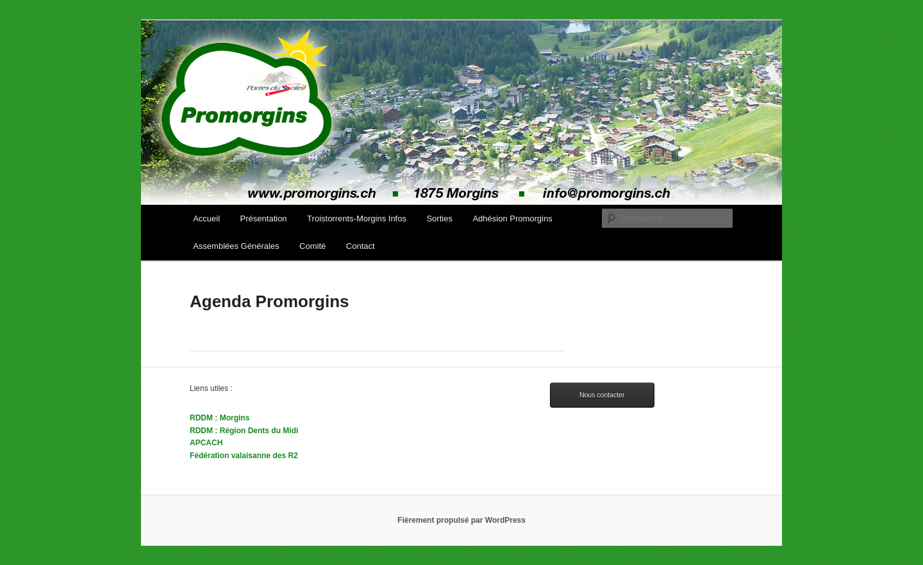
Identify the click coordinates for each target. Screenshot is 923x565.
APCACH (206, 442)
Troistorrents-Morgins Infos (356, 218)
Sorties (439, 218)
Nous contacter (602, 395)
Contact (360, 246)
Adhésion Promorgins (512, 218)
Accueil (206, 218)
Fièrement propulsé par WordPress (461, 520)
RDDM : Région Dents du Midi (244, 430)
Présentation (263, 218)
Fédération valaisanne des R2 (244, 455)
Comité (312, 246)
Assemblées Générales (236, 246)
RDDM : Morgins (219, 417)
